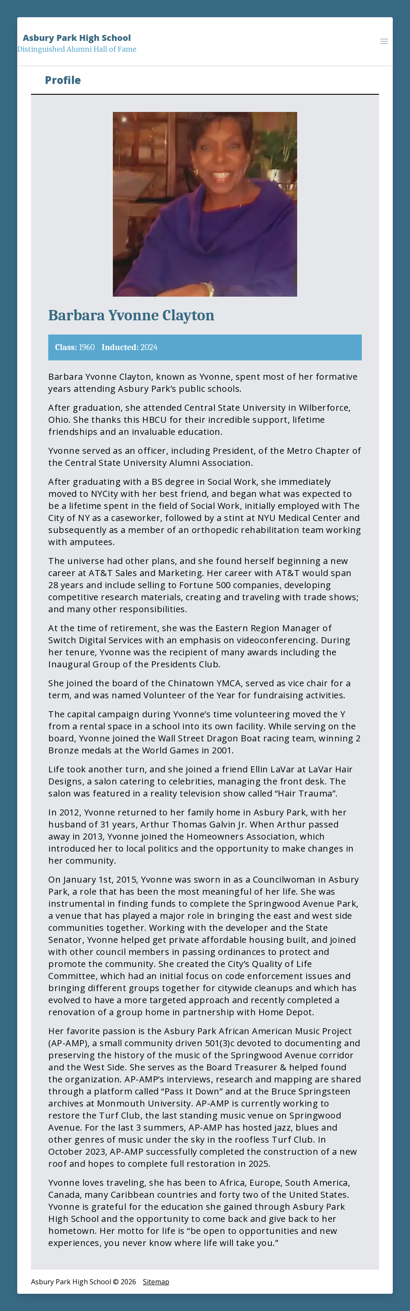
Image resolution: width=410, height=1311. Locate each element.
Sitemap (156, 1281)
